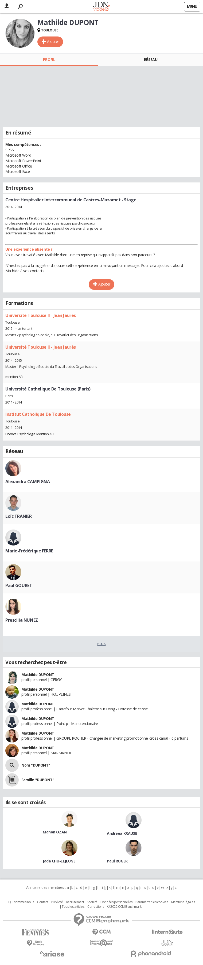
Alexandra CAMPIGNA (27, 481)
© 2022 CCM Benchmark (124, 907)
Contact (42, 902)
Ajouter (53, 41)
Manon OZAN (55, 831)
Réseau (150, 59)
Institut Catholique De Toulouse (38, 414)
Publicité (57, 902)
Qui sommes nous (21, 902)
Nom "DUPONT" (35, 765)
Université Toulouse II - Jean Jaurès (40, 315)
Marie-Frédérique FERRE (29, 551)
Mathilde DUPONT (37, 674)
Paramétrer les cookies (151, 902)
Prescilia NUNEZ (21, 620)
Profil (49, 59)
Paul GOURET (18, 585)
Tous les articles (73, 907)
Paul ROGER (117, 861)
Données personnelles (116, 902)
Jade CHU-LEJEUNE (59, 861)
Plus (101, 643)
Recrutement (75, 902)
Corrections (95, 907)
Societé (92, 902)
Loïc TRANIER (18, 516)
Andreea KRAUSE (122, 833)
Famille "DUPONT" (37, 779)
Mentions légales (183, 902)
